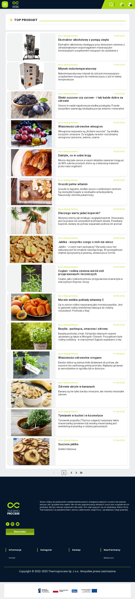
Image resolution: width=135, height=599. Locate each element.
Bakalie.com (109, 558)
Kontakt (12, 558)
